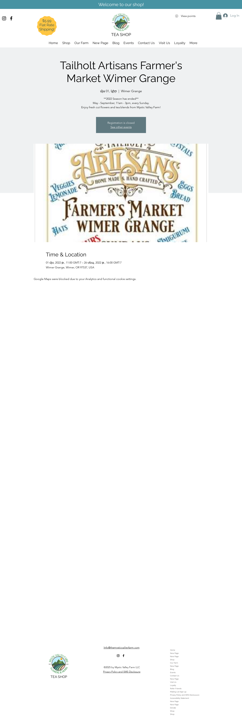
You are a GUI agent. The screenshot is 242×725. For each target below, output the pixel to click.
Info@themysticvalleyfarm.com (122, 647)
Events (173, 672)
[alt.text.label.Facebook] (11, 18)
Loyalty (173, 685)
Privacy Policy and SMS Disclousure (184, 695)
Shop (172, 660)
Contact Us (174, 676)
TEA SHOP (59, 677)
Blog (172, 669)
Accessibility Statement (179, 698)
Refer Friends (176, 689)
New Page (174, 653)
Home (172, 650)
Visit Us (173, 682)
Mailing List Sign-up (178, 692)
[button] (219, 16)
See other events (121, 127)
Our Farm (174, 663)
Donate (173, 708)
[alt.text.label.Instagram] (4, 18)
